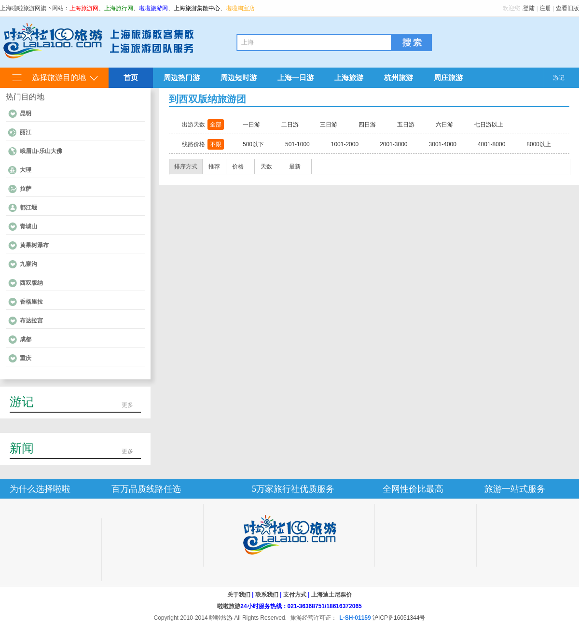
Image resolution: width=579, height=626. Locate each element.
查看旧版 (567, 8)
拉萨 (25, 188)
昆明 (25, 113)
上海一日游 (295, 77)
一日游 (251, 124)
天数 (266, 166)
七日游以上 (488, 124)
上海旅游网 (83, 8)
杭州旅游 (398, 77)
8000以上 (538, 144)
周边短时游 (239, 77)
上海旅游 (348, 77)
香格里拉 (31, 301)
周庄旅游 (448, 77)
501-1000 (297, 144)
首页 (131, 77)
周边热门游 (182, 77)
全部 (215, 124)
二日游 (290, 124)
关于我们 (238, 594)
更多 (127, 405)
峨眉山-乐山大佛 (41, 151)
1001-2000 (344, 144)
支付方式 (294, 594)
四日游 (367, 124)
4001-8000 (491, 144)
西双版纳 (31, 282)
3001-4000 (442, 144)
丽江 (25, 132)
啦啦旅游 (228, 606)
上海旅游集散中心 (197, 8)
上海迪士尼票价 (331, 594)
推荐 (214, 166)
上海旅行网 (118, 8)
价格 (238, 166)
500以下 (253, 144)
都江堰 (28, 207)
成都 (25, 339)
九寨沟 (28, 264)
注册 (545, 8)
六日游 (444, 124)
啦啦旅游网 (153, 8)
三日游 (328, 124)
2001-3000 (393, 144)
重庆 (25, 358)
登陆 (529, 8)
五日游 (405, 124)
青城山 (28, 226)
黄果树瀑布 (34, 245)
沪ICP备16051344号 (398, 617)
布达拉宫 (31, 320)
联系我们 (266, 594)
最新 (295, 166)
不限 (215, 144)
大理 (25, 170)
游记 (559, 77)
